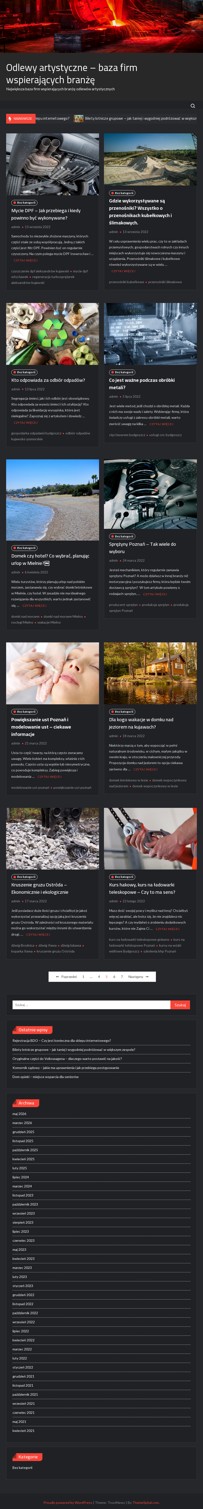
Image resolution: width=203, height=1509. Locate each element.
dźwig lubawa (71, 942)
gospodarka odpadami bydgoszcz (36, 432)
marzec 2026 (22, 1120)
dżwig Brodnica (22, 942)
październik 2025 (25, 1147)
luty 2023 (20, 1274)
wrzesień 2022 (24, 1319)
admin (15, 227)
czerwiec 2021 (24, 1410)
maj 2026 (19, 1111)
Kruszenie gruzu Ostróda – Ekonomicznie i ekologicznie (39, 886)
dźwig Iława (47, 942)
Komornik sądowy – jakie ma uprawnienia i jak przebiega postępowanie (66, 1065)
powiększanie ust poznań (72, 785)
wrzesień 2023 (24, 1210)
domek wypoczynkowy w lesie (155, 784)
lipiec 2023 (21, 1229)
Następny (135, 974)
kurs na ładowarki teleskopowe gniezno (139, 937)
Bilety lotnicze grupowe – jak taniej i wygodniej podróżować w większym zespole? (74, 1047)
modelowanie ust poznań (30, 785)
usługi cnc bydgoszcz (165, 434)
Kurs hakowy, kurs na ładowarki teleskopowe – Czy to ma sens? (142, 886)
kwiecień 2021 (24, 1428)
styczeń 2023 (23, 1283)
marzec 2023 (22, 1265)
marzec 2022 (22, 1346)
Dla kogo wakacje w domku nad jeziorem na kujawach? (141, 721)
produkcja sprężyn (155, 603)
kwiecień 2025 (24, 1156)
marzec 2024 (22, 1183)
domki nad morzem (25, 615)
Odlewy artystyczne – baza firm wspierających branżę (72, 73)
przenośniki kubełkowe (126, 281)
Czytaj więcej (26, 260)
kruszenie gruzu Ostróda (56, 948)
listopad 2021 (23, 1383)
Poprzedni (69, 974)
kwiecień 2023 (24, 1256)
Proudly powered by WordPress (67, 1500)
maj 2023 (19, 1247)
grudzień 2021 (23, 1373)
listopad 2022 (23, 1301)
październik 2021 (25, 1392)
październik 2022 (25, 1310)
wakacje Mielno (49, 620)
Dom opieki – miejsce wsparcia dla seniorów (46, 1074)
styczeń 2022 (23, 1364)
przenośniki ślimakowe (165, 281)
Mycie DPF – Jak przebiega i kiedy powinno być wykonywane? (46, 214)
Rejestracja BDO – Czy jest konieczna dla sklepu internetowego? (62, 1038)
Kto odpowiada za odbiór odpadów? (48, 379)
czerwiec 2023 (24, 1238)
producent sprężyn (123, 603)
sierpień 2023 (23, 1220)
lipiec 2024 (21, 1174)
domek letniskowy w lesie (128, 778)
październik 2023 (25, 1201)
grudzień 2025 (23, 1129)
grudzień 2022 (23, 1292)
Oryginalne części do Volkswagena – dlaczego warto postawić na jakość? (67, 1056)
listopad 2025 (23, 1138)
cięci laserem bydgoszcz (127, 434)
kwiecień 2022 (24, 1337)
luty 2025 (20, 1165)
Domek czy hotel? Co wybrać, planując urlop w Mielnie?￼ (50, 558)
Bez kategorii (26, 202)
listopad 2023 (23, 1192)
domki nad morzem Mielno (63, 615)
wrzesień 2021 (24, 1401)
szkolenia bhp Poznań (159, 948)
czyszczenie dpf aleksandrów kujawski (40, 270)
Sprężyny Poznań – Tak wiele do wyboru (142, 546)
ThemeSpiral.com (145, 1500)
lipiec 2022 (21, 1328)
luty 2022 (20, 1355)
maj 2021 (19, 1419)
